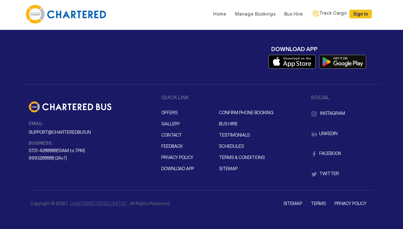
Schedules (231, 146)
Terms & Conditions (242, 157)
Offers (169, 112)
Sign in (360, 14)
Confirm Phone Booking (246, 112)
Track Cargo (329, 13)
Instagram (328, 113)
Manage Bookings (255, 14)
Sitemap (228, 168)
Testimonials (234, 135)
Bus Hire (293, 14)
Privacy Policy (177, 157)
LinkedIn (324, 133)
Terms (318, 203)
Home (219, 14)
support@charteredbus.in (60, 132)
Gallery (170, 124)
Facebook (326, 153)
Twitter (325, 173)
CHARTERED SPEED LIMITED (98, 203)
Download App (177, 168)
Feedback (172, 146)
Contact (171, 135)
